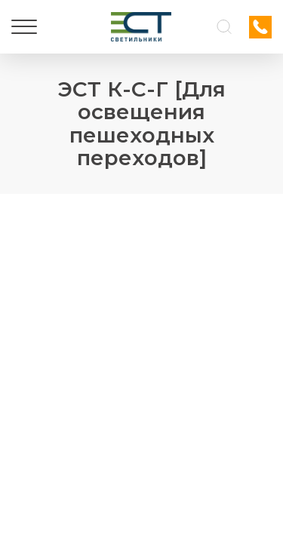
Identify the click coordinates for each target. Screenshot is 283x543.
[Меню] (24, 27)
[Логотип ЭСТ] (141, 26)
